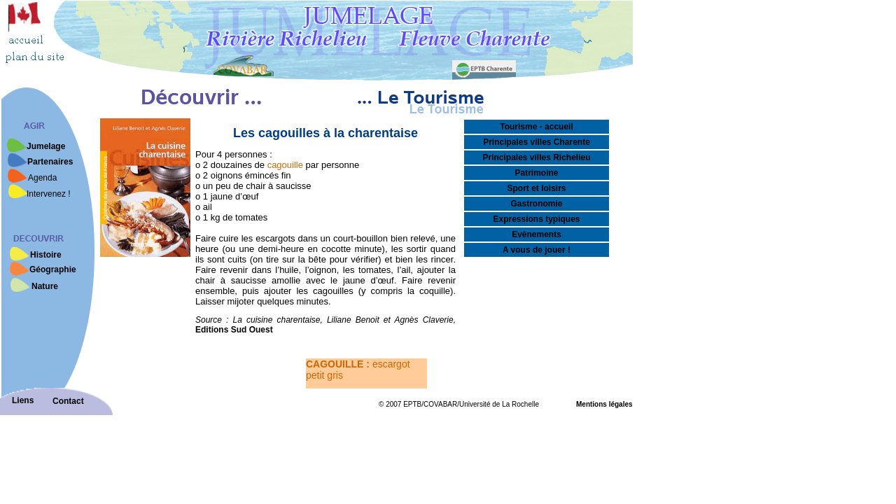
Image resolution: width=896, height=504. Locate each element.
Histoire (46, 255)
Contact (68, 401)
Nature (44, 286)
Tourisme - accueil (536, 127)
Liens (23, 400)
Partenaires (50, 162)
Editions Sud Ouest (234, 330)
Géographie (52, 269)
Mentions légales (604, 404)
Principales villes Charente (536, 142)
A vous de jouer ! (536, 250)
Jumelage (46, 146)
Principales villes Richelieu (536, 157)
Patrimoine (536, 173)
